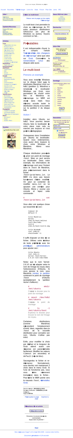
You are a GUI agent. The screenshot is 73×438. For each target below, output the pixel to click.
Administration (8, 77)
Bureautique (7, 96)
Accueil (3, 10)
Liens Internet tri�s (8, 19)
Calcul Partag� (8, 97)
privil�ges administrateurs (36, 246)
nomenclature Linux (33, 61)
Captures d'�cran (9, 48)
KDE (5, 71)
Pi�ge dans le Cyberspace (11, 114)
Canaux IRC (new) (8, 29)
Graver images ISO (9, 102)
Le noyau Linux (8, 60)
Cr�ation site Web (9, 99)
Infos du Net (61, 18)
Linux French (61, 19)
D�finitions (6, 17)
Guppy (6, 119)
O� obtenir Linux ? (9, 50)
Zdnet (61, 17)
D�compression (8, 101)
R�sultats (61, 110)
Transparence (7, 107)
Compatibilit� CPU (9, 53)
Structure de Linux (9, 52)
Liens (55, 10)
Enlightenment (8, 74)
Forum (42, 10)
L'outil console (8, 58)
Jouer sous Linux (8, 104)
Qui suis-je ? (7, 117)
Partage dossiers (7, 33)
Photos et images (8, 89)
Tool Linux (61, 21)
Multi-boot (5, 32)
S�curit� (7, 91)
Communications (8, 82)
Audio (5, 81)
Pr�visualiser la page (32, 397)
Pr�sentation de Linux (10, 45)
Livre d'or (30, 10)
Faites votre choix (8, 65)
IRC (59, 10)
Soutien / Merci (8, 120)
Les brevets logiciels (9, 112)
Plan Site (48, 10)
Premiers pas (7, 57)
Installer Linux (8, 55)
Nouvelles (10, 10)
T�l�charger (20, 10)
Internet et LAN (8, 86)
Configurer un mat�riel (10, 84)
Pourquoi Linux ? (8, 46)
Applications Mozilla (9, 79)
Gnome (6, 73)
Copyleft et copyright (9, 110)
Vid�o (6, 93)
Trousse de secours (8, 20)
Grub (31, 58)
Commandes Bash (8, 34)
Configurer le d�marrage (11, 62)
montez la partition (41, 273)
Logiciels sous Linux (9, 87)
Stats (36, 10)
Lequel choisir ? (8, 69)
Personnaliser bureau (10, 106)
